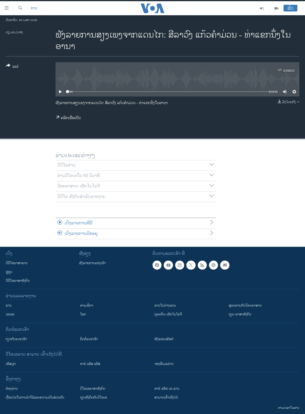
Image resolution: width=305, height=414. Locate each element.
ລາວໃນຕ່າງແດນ (165, 305)
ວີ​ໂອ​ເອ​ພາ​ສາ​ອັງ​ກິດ (92, 388)
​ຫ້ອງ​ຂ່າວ (12, 388)
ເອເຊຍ (10, 314)
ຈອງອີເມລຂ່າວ (164, 363)
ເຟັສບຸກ (11, 363)
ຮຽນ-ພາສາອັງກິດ (240, 314)
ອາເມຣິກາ (86, 305)
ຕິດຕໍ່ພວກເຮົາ (89, 339)
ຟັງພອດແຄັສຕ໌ (163, 339)
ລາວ (9, 305)
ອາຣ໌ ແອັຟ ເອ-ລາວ (166, 388)
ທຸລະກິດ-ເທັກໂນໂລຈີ (168, 314)
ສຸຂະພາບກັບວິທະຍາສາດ (245, 305)
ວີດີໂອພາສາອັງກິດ (18, 280)
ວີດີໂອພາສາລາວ (17, 263)
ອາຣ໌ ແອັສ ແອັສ (90, 363)
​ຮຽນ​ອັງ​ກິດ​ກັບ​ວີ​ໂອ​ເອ (93, 397)
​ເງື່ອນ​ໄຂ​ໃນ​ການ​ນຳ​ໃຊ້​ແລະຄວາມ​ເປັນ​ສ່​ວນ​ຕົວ (35, 397)
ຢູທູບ (9, 271)
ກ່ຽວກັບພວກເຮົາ (16, 339)
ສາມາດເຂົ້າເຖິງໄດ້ (166, 397)
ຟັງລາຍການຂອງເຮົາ (92, 263)
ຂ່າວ (34, 8)
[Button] (12, 67)
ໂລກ (83, 314)
